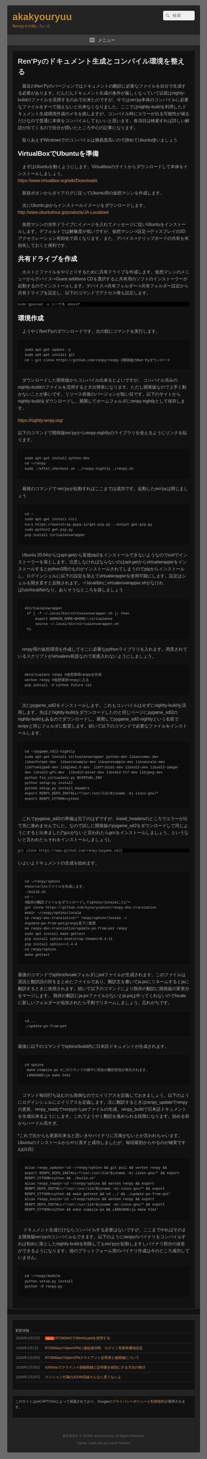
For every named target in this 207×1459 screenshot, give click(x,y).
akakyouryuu (42, 16)
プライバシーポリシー (129, 1402)
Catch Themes (119, 1444)
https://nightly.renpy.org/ (40, 420)
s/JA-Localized (94, 212)
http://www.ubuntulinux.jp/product (49, 212)
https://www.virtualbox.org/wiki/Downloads (57, 180)
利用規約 (157, 1402)
